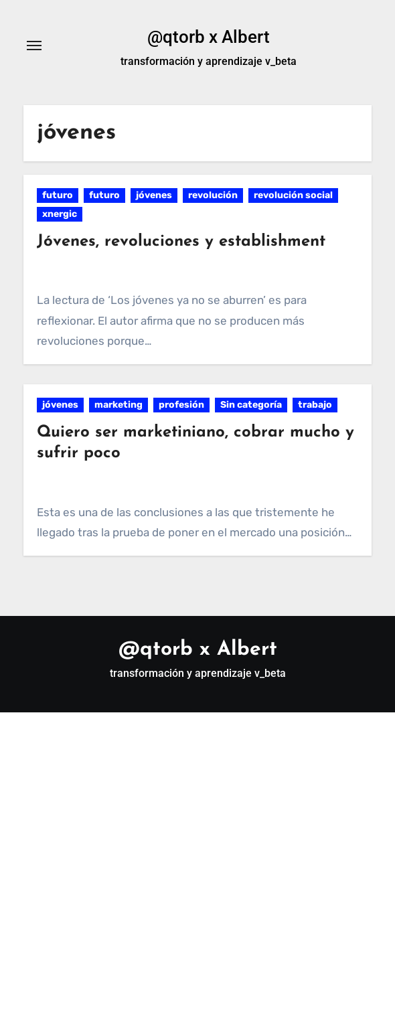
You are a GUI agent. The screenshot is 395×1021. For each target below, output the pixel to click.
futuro (57, 195)
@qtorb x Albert (208, 37)
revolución (213, 195)
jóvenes (154, 195)
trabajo (315, 404)
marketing (118, 404)
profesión (181, 404)
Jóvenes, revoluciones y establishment (181, 242)
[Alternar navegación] (34, 45)
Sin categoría (251, 404)
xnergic (59, 214)
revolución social (293, 195)
